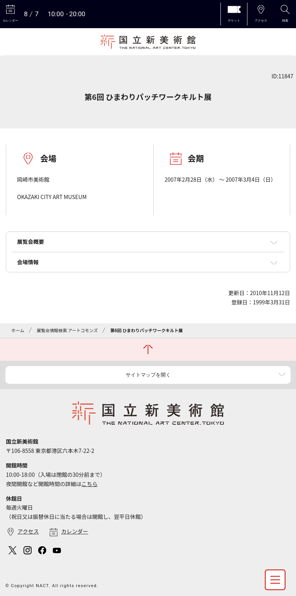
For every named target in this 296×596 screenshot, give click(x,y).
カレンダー (74, 531)
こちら (89, 484)
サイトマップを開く (148, 375)
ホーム (18, 330)
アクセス (28, 531)
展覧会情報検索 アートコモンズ (67, 330)
